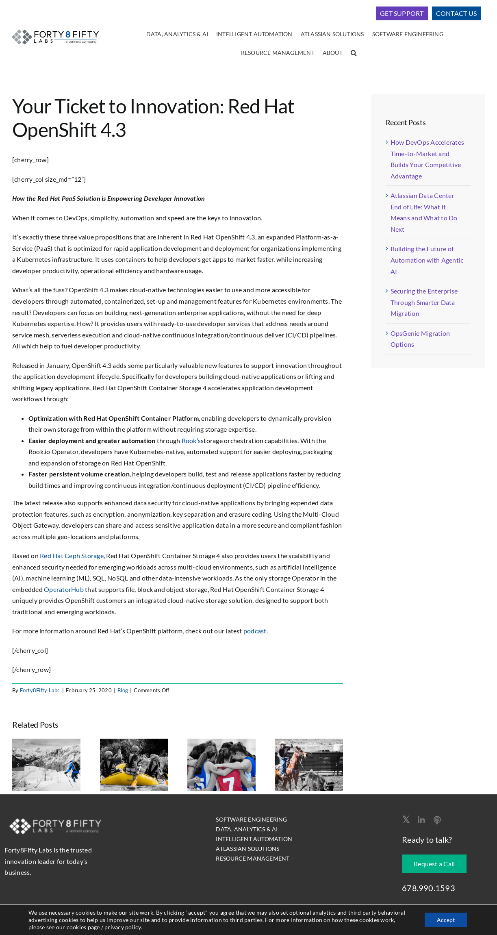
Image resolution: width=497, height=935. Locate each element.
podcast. (255, 631)
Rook (189, 440)
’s (199, 440)
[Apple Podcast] (437, 820)
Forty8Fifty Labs (40, 690)
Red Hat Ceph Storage (72, 555)
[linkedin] (421, 820)
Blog (122, 690)
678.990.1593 (428, 888)
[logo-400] (55, 29)
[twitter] (406, 819)
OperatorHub (64, 589)
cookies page (83, 927)
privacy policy (122, 927)
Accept (446, 919)
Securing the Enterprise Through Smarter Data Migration (424, 302)
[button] (354, 53)
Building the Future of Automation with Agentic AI (427, 260)
